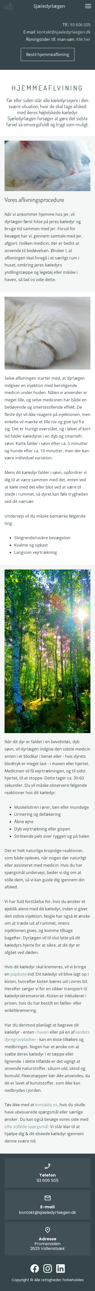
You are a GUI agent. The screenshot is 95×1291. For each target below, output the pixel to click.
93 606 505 (80, 24)
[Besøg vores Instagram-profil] (47, 1268)
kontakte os (46, 1104)
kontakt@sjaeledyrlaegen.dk (63, 32)
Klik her (83, 39)
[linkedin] (60, 1268)
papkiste (18, 974)
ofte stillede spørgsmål (26, 1126)
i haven (42, 1032)
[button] (88, 6)
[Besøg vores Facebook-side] (34, 1268)
